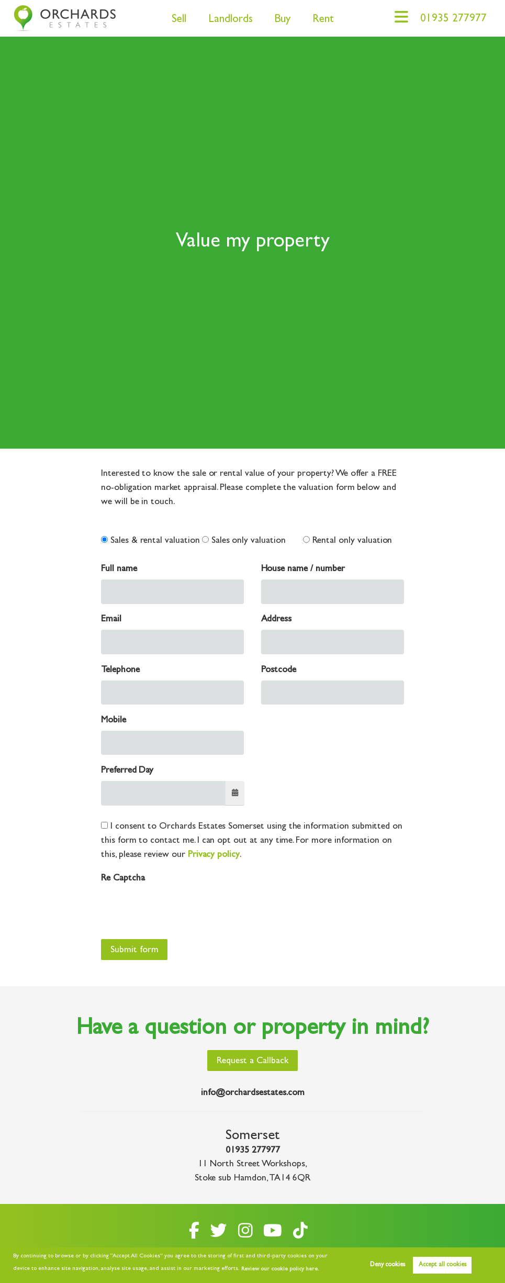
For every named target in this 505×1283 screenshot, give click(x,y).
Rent (323, 20)
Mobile (113, 721)
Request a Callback (252, 1061)
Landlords (230, 20)
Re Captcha (122, 879)
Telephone (120, 670)
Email (111, 619)
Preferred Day (127, 771)
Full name (119, 569)
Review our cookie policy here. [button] (280, 1269)
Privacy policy (214, 855)
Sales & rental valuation (150, 541)
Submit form (134, 950)
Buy (282, 20)
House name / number (303, 569)
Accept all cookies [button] (442, 1265)
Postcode (279, 670)
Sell (179, 20)
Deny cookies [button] (387, 1265)
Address (276, 619)
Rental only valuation (347, 541)
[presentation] (180, 909)
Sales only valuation (244, 541)
